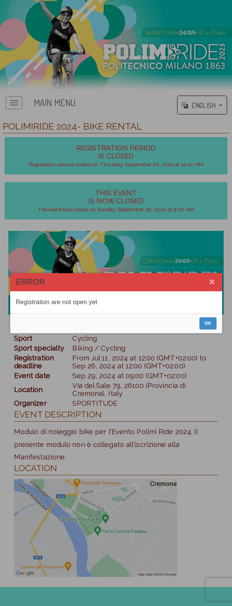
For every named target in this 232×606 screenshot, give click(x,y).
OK (207, 323)
